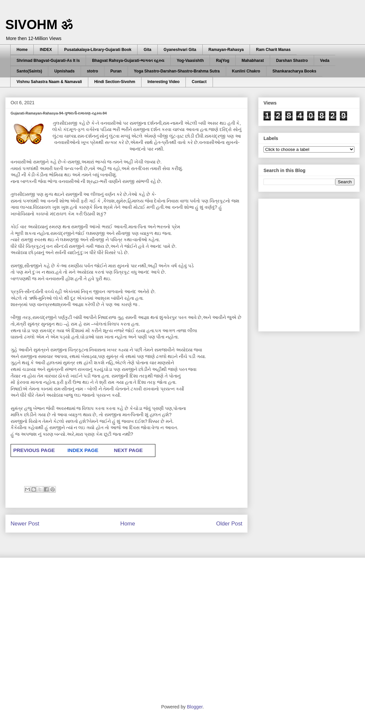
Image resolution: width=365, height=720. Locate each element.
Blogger (194, 706)
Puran (116, 71)
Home (22, 49)
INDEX (46, 49)
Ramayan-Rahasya (226, 49)
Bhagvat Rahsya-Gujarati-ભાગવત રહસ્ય (128, 60)
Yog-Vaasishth (190, 60)
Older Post (229, 523)
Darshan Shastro (292, 60)
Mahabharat (253, 60)
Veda (324, 60)
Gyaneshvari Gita (180, 49)
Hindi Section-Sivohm (114, 81)
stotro (92, 71)
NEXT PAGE (128, 450)
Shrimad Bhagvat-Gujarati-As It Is (48, 60)
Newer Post (25, 523)
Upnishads (64, 71)
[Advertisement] (62, 263)
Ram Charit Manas (273, 49)
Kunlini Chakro (246, 71)
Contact (199, 81)
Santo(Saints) (29, 71)
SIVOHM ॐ (39, 24)
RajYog (222, 60)
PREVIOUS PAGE (34, 450)
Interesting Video (163, 81)
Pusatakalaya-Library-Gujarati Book (97, 49)
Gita (147, 49)
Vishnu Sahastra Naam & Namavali (49, 81)
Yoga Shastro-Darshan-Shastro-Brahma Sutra (177, 71)
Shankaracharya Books (294, 71)
